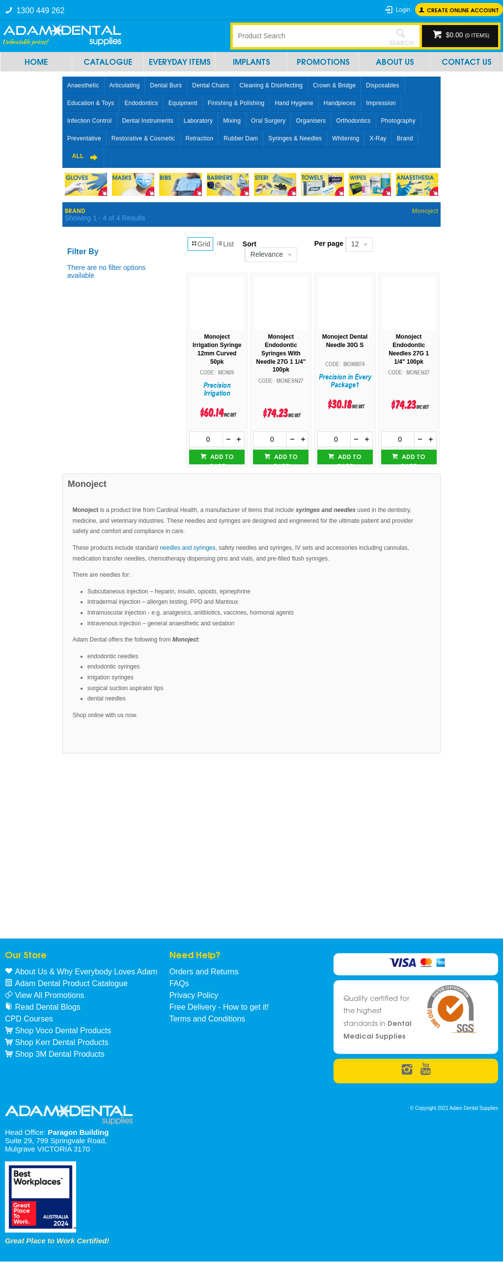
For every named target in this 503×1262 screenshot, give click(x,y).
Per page (328, 243)
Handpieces (340, 103)
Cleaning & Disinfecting (271, 85)
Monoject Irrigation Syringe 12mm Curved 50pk (217, 349)
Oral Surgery (268, 120)
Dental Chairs (210, 85)
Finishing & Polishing (236, 103)
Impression (381, 103)
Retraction (200, 138)
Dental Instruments (147, 120)
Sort (249, 244)
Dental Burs (166, 85)
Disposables (382, 85)
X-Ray (377, 138)
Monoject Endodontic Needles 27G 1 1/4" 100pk (409, 349)
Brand (405, 138)
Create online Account (463, 9)
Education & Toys (90, 103)
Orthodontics (353, 120)
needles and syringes (187, 547)
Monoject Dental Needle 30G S (345, 341)
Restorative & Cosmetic (143, 138)
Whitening (345, 138)
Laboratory (198, 120)
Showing (105, 218)
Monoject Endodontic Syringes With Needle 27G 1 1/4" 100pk (281, 353)
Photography (398, 120)
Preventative (84, 138)
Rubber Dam (241, 138)
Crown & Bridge (334, 85)
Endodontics (141, 103)
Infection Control (89, 120)
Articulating (125, 85)
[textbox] (308, 36)
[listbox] (270, 254)
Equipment (182, 103)
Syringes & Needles (295, 138)
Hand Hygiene (294, 103)
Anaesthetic (83, 85)
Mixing (232, 120)
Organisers (311, 120)
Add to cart (221, 458)
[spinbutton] (206, 439)
